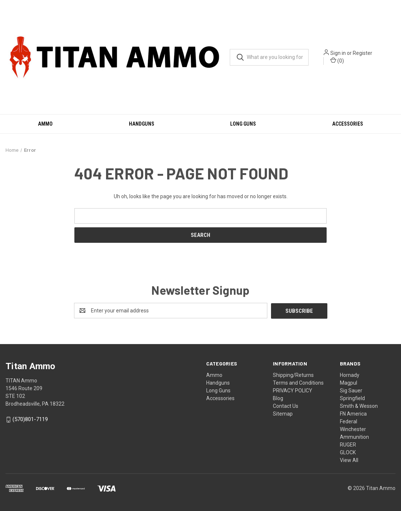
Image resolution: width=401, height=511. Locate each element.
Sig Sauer (351, 390)
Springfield (352, 398)
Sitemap (283, 413)
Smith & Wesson (359, 406)
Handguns (141, 124)
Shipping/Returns (293, 375)
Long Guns (243, 124)
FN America (353, 413)
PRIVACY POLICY (292, 390)
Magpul (348, 382)
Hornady (349, 375)
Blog (278, 398)
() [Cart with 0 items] (337, 60)
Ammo (45, 124)
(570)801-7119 (30, 419)
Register (362, 53)
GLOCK (348, 452)
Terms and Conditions (298, 382)
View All (349, 460)
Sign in (338, 53)
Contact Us (285, 406)
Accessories (347, 124)
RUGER (348, 444)
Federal (348, 421)
